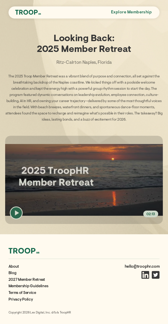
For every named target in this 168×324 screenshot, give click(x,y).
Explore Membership (131, 12)
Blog (12, 273)
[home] (28, 12)
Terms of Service (22, 293)
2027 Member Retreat (27, 280)
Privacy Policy (21, 300)
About (14, 267)
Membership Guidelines (28, 286)
